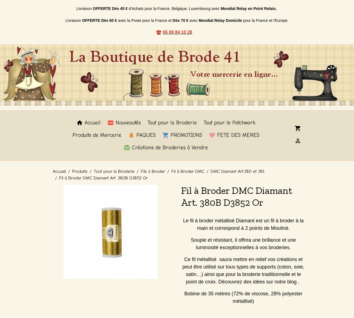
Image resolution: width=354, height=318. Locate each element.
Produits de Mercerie (96, 135)
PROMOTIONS (182, 135)
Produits (79, 171)
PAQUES (142, 135)
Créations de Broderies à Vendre (166, 147)
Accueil (88, 122)
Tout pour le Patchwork (230, 123)
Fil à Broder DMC (187, 171)
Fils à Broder (153, 171)
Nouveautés (124, 122)
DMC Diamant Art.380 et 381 (237, 171)
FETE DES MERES (234, 135)
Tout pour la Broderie (172, 123)
